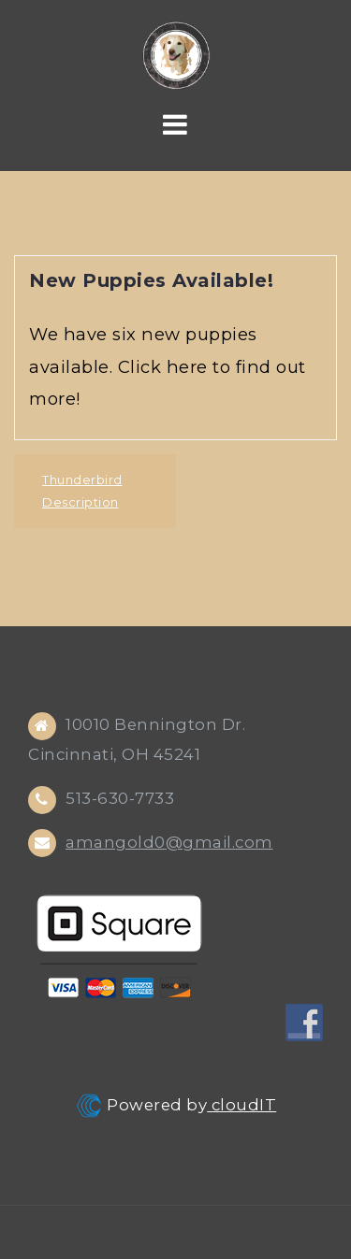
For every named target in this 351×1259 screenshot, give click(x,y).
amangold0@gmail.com (169, 842)
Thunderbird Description (82, 491)
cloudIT (241, 1104)
